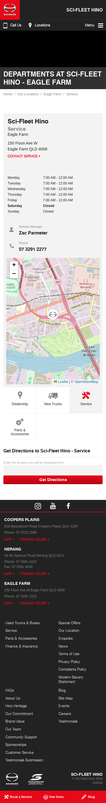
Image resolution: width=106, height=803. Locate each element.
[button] (53, 315)
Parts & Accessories (20, 426)
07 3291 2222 (26, 596)
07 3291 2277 (33, 249)
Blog (62, 690)
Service (72, 94)
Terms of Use (69, 653)
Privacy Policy (69, 661)
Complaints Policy (72, 669)
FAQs (9, 690)
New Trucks (53, 397)
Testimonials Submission (24, 760)
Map (8, 539)
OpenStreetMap (86, 382)
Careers (65, 713)
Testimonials (68, 721)
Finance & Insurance (21, 646)
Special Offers (69, 623)
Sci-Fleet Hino (84, 9)
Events (64, 705)
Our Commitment (19, 713)
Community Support (21, 737)
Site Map (66, 698)
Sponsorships (15, 744)
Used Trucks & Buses (22, 623)
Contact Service (23, 156)
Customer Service (19, 752)
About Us (12, 698)
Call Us (11, 25)
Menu (94, 25)
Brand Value (15, 721)
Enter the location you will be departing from (53, 467)
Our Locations (28, 94)
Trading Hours (33, 539)
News (63, 646)
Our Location (69, 630)
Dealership (20, 397)
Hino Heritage (16, 705)
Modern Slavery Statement (71, 679)
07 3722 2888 (26, 532)
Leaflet (61, 382)
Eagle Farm (52, 94)
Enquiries (66, 638)
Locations (38, 25)
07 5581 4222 (26, 562)
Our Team (13, 729)
